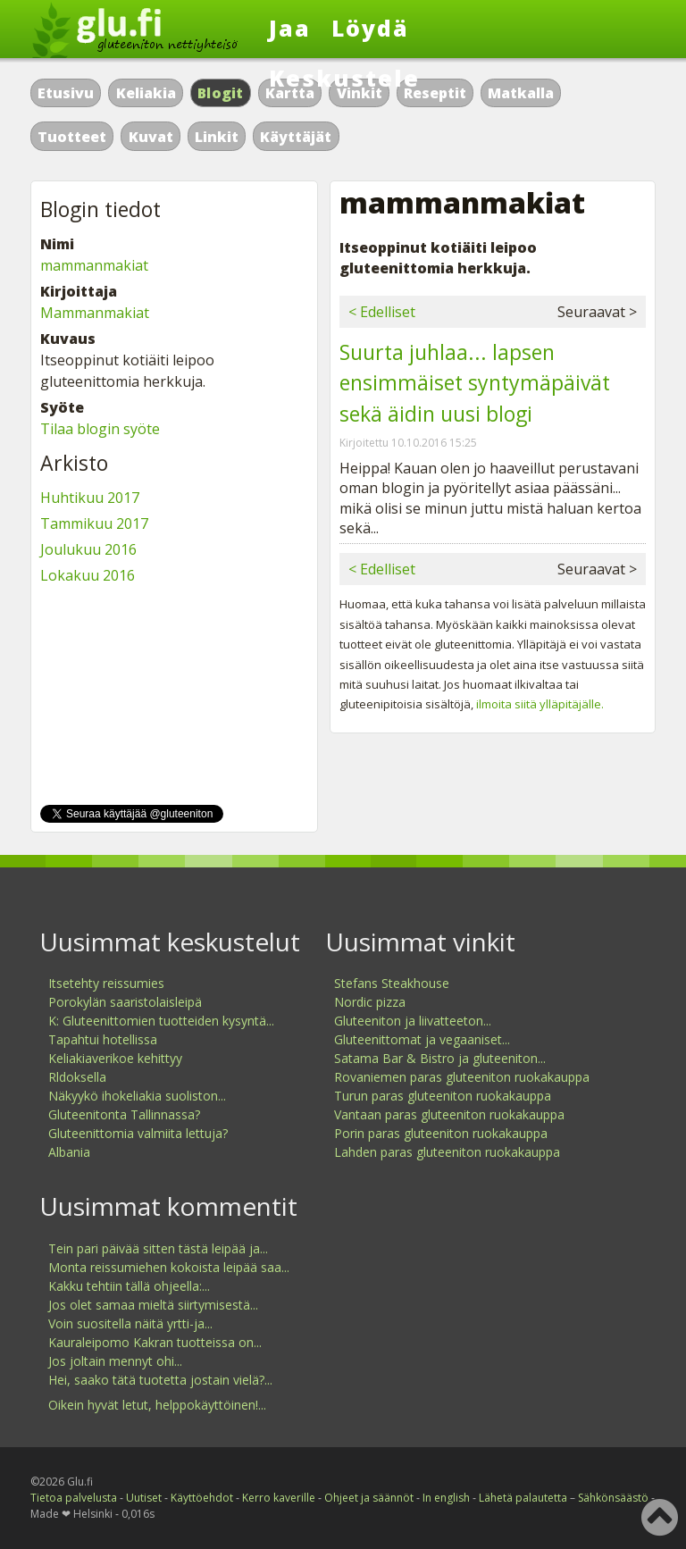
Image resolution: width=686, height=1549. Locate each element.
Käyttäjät (295, 137)
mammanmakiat (94, 265)
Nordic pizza (370, 1001)
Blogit (220, 93)
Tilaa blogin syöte (100, 429)
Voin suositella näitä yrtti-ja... (130, 1323)
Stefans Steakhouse (391, 983)
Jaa (290, 28)
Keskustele (344, 78)
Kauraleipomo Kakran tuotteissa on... (155, 1342)
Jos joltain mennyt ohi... (115, 1360)
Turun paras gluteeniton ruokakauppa (442, 1095)
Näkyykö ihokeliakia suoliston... (137, 1095)
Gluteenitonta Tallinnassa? (124, 1114)
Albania (69, 1151)
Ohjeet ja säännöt (369, 1497)
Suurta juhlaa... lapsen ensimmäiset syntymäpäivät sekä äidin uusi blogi (474, 383)
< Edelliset (381, 312)
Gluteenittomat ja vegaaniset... (422, 1039)
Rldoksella (77, 1076)
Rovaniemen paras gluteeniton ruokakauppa (462, 1076)
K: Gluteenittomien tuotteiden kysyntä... (161, 1020)
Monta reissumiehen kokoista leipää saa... (168, 1267)
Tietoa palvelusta (73, 1497)
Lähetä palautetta (523, 1497)
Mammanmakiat (94, 312)
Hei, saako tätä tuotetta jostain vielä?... (160, 1379)
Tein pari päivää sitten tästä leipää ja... (158, 1248)
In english (446, 1497)
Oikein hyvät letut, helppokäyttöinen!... (157, 1404)
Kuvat (151, 137)
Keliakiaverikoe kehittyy (115, 1058)
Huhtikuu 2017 (89, 497)
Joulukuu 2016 (88, 549)
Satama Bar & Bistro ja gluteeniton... (440, 1058)
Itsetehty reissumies (106, 983)
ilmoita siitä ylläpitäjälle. (540, 704)
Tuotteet (72, 137)
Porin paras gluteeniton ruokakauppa (441, 1133)
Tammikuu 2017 (94, 523)
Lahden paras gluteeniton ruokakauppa (447, 1151)
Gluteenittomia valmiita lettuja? (138, 1133)
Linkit (216, 137)
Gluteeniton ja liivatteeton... (412, 1020)
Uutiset (144, 1497)
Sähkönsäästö (613, 1497)
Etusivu (66, 93)
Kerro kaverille (278, 1497)
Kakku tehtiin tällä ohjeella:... (129, 1285)
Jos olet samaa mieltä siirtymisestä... (153, 1304)
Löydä (370, 28)
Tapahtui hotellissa (102, 1039)
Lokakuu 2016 (87, 575)
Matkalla (521, 93)
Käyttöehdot (202, 1497)
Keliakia (146, 93)
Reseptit (435, 93)
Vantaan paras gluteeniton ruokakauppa (449, 1114)
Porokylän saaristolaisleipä (125, 1001)
